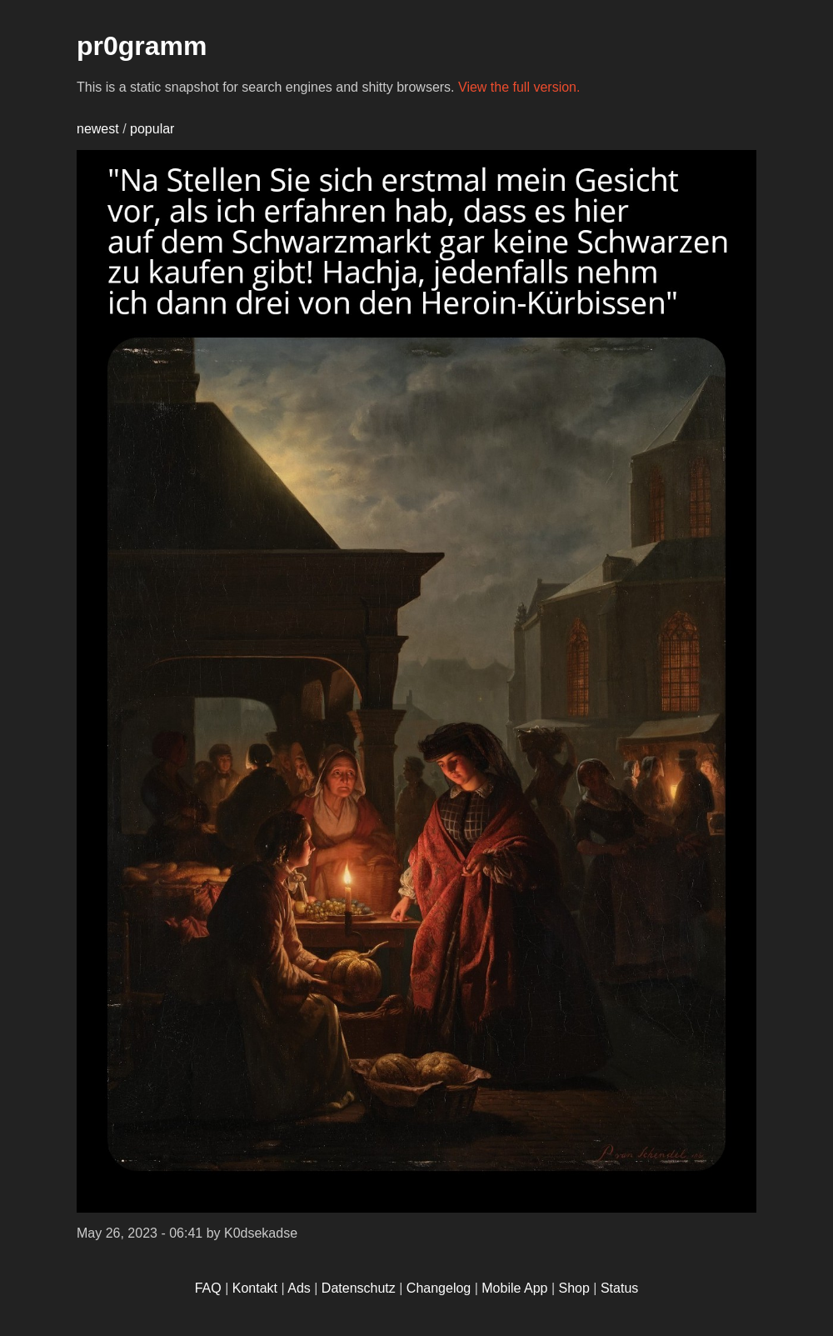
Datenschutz (359, 1288)
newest (98, 129)
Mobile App (514, 1288)
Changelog (439, 1288)
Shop (574, 1288)
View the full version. (519, 87)
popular (152, 129)
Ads (299, 1288)
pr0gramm (142, 46)
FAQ (208, 1288)
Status (619, 1288)
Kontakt (254, 1288)
